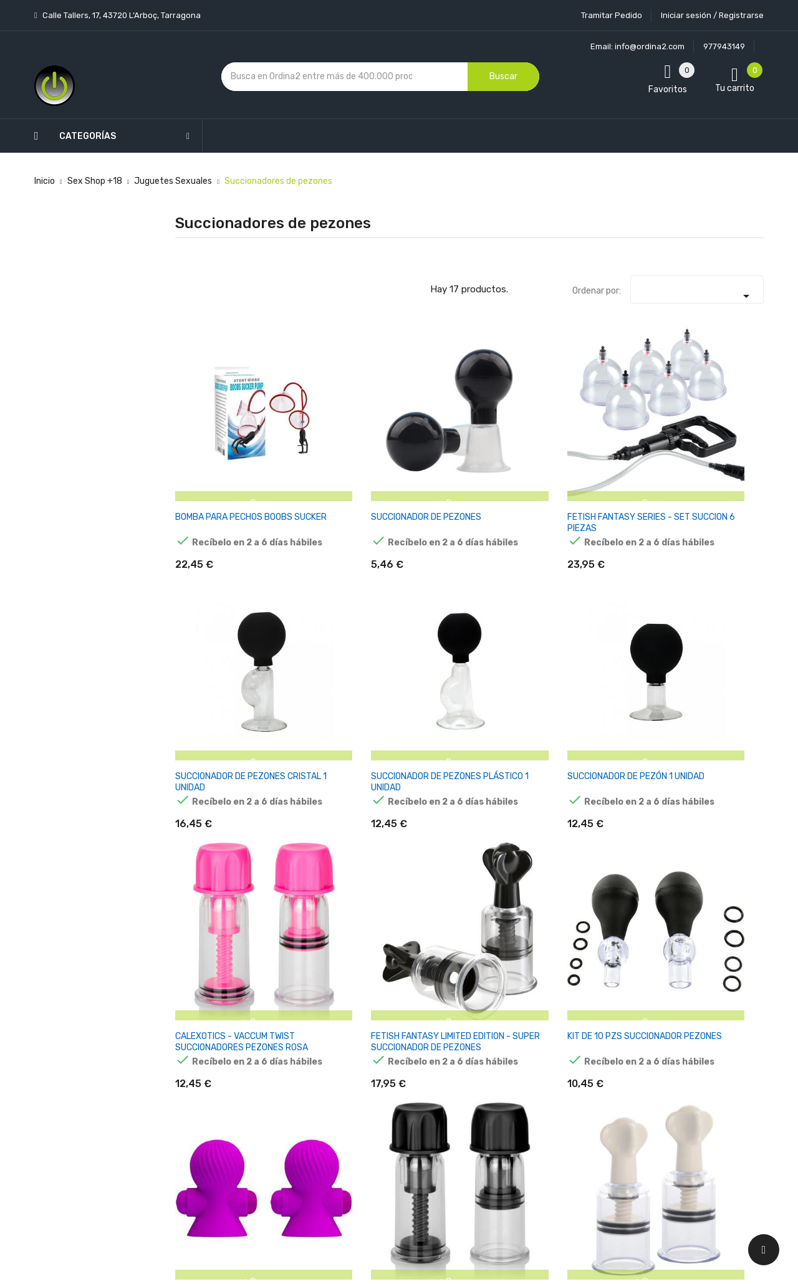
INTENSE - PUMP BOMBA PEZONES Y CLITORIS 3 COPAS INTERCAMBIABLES (213, 799)
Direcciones (481, 1078)
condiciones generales (700, 1007)
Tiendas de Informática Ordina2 (382, 1174)
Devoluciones (385, 1065)
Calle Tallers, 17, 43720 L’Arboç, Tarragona (121, 15)
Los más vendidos (294, 969)
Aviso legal (379, 999)
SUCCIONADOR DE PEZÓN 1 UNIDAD (716, 428)
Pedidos (473, 1034)
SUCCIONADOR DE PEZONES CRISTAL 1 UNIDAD (518, 433)
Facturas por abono (497, 1056)
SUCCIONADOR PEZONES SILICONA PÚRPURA (618, 793)
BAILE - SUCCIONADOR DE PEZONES (514, 793)
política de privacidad (609, 1018)
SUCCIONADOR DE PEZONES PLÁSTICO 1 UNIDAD (620, 433)
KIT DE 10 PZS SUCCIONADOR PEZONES (406, 613)
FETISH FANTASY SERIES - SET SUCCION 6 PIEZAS (414, 433)
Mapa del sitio (385, 1130)
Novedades (281, 947)
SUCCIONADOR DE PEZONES (311, 428)
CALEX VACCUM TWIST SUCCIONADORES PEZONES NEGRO (614, 619)
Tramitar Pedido (611, 15)
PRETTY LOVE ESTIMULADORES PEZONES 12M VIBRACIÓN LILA (512, 619)
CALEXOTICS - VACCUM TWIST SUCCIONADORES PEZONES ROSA (209, 619)
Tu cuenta (483, 922)
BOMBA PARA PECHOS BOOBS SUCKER (206, 433)
